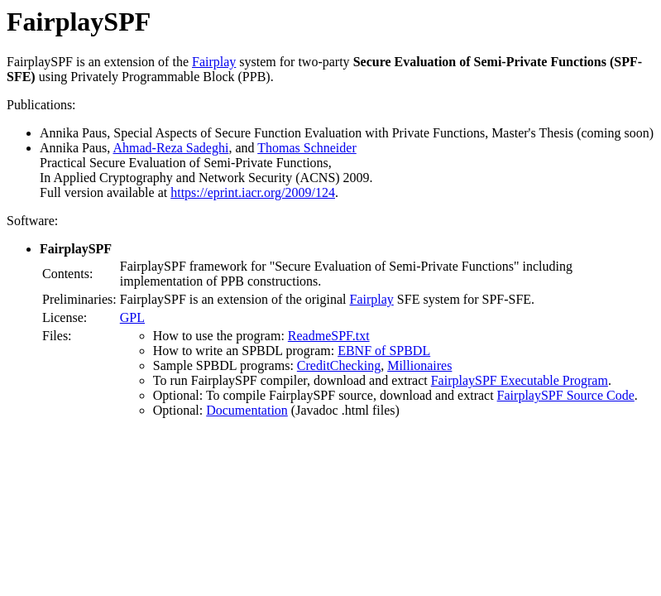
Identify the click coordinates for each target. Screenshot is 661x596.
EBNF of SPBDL (384, 351)
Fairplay (214, 62)
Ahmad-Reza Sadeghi (170, 148)
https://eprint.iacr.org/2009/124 (252, 192)
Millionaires (419, 365)
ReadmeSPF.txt (329, 336)
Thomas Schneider (307, 148)
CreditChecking (339, 365)
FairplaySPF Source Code (566, 395)
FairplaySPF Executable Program (519, 380)
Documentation (247, 410)
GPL (132, 317)
